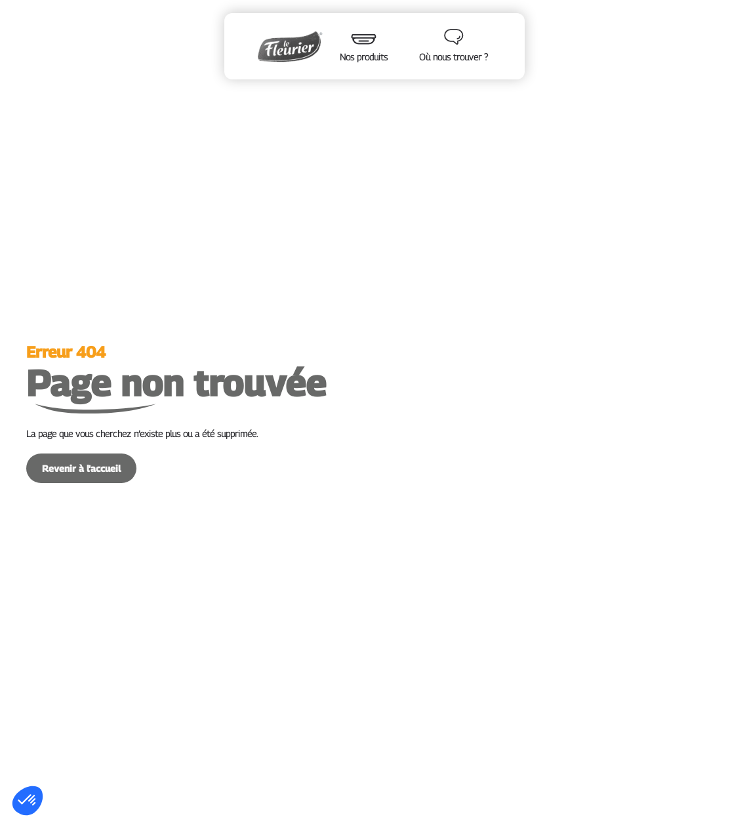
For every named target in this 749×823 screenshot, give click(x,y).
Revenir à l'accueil (81, 468)
